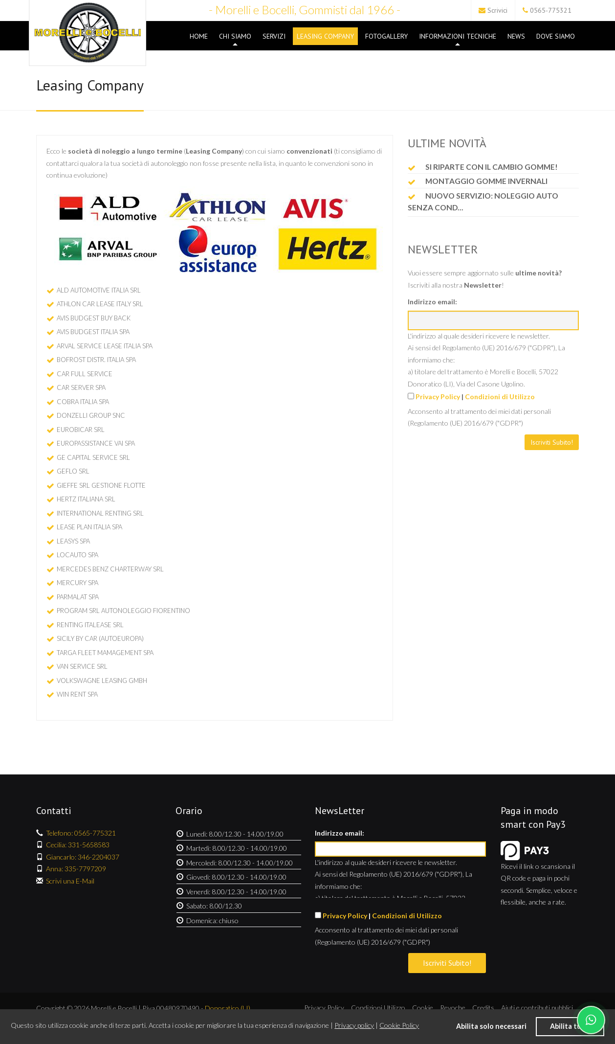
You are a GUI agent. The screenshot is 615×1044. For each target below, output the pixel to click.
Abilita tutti (570, 1026)
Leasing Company (325, 36)
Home (199, 36)
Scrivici (497, 10)
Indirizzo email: (432, 301)
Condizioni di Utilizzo (500, 396)
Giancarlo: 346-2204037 (82, 857)
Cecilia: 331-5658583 (78, 844)
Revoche (452, 1007)
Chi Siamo (235, 38)
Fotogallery (386, 36)
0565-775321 (550, 10)
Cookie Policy (399, 1025)
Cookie (422, 1007)
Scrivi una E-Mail (70, 881)
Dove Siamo (555, 36)
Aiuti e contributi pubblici (537, 1007)
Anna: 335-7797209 (76, 868)
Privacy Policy (438, 396)
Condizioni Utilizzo (378, 1007)
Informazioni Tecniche (457, 38)
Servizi (274, 36)
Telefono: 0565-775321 (81, 833)
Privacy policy (354, 1025)
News (516, 36)
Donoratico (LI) (227, 1008)
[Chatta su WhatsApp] (591, 1020)
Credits (483, 1007)
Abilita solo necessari (491, 1026)
